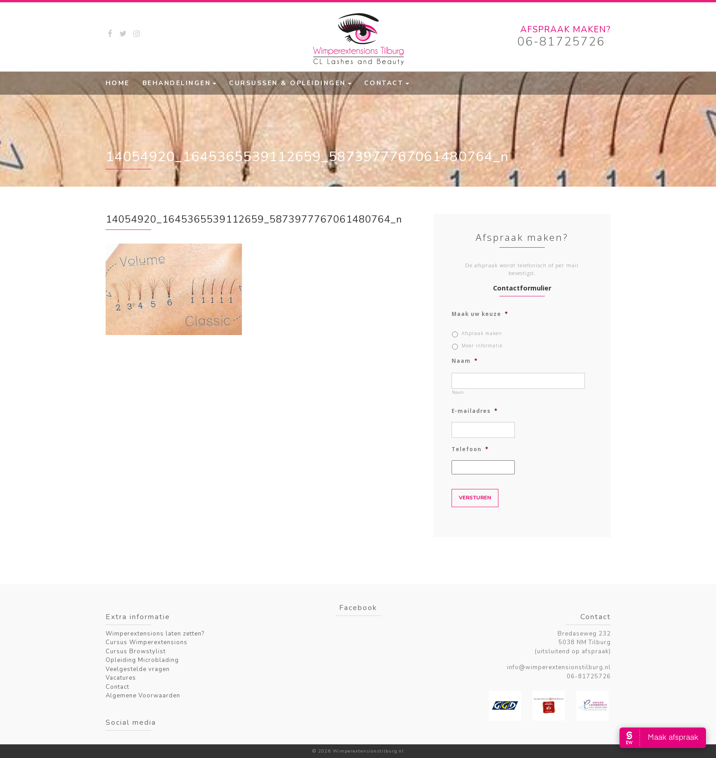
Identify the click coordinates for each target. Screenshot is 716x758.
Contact (384, 83)
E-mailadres (475, 411)
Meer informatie (482, 345)
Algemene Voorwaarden (143, 696)
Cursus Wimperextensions (147, 642)
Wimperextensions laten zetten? (155, 634)
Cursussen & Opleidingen (287, 83)
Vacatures (121, 678)
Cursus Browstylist (136, 651)
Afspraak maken (482, 333)
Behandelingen (176, 83)
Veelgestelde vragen (138, 669)
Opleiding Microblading (142, 660)
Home (118, 83)
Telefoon (470, 449)
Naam (464, 361)
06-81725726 (561, 42)
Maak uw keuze (480, 314)
